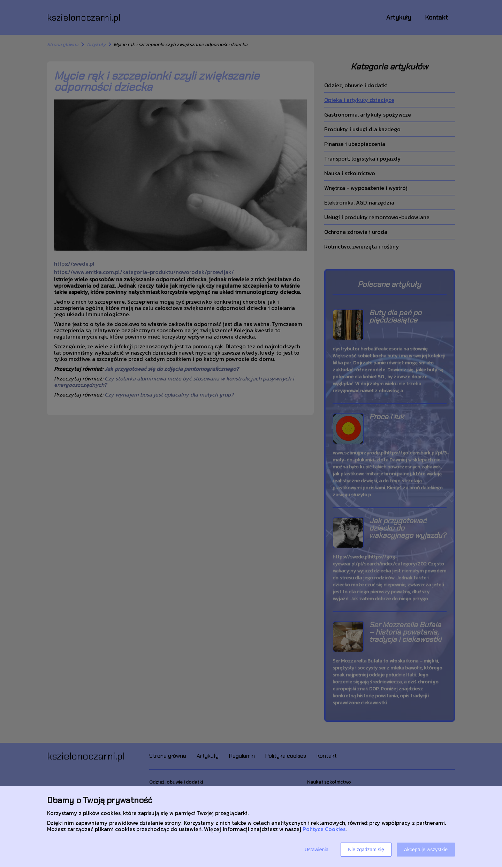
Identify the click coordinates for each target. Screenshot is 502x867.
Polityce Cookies (324, 829)
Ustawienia (316, 849)
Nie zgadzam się (366, 849)
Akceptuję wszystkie (426, 849)
